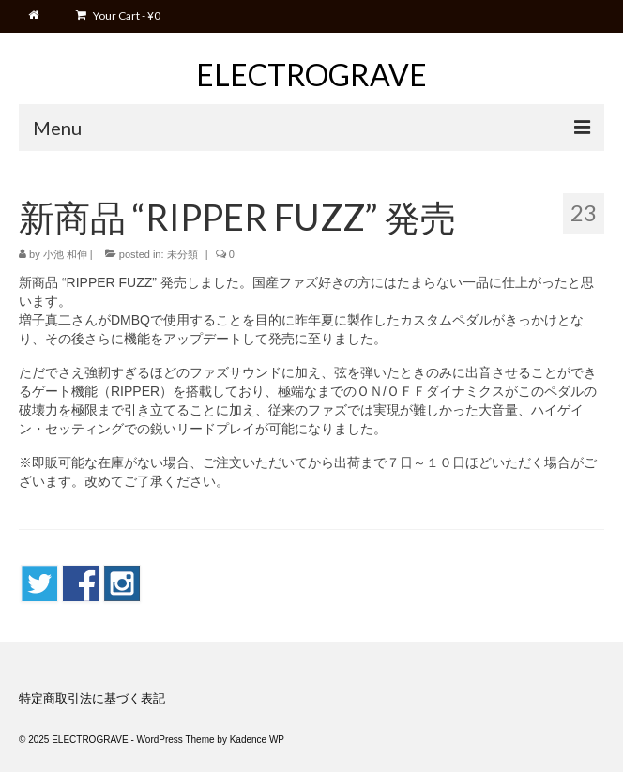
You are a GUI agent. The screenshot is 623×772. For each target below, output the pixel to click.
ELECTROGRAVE (311, 74)
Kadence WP (257, 739)
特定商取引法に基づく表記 (92, 698)
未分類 (182, 254)
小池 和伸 (65, 254)
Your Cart (118, 15)
